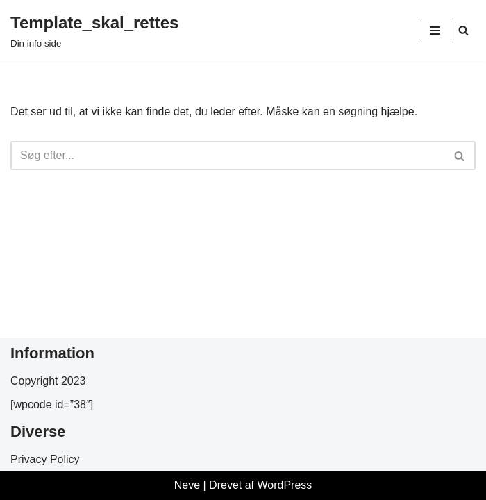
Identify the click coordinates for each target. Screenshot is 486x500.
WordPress (284, 485)
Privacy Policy (45, 459)
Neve (187, 485)
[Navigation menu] (435, 30)
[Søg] (463, 30)
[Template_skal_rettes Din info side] (94, 30)
